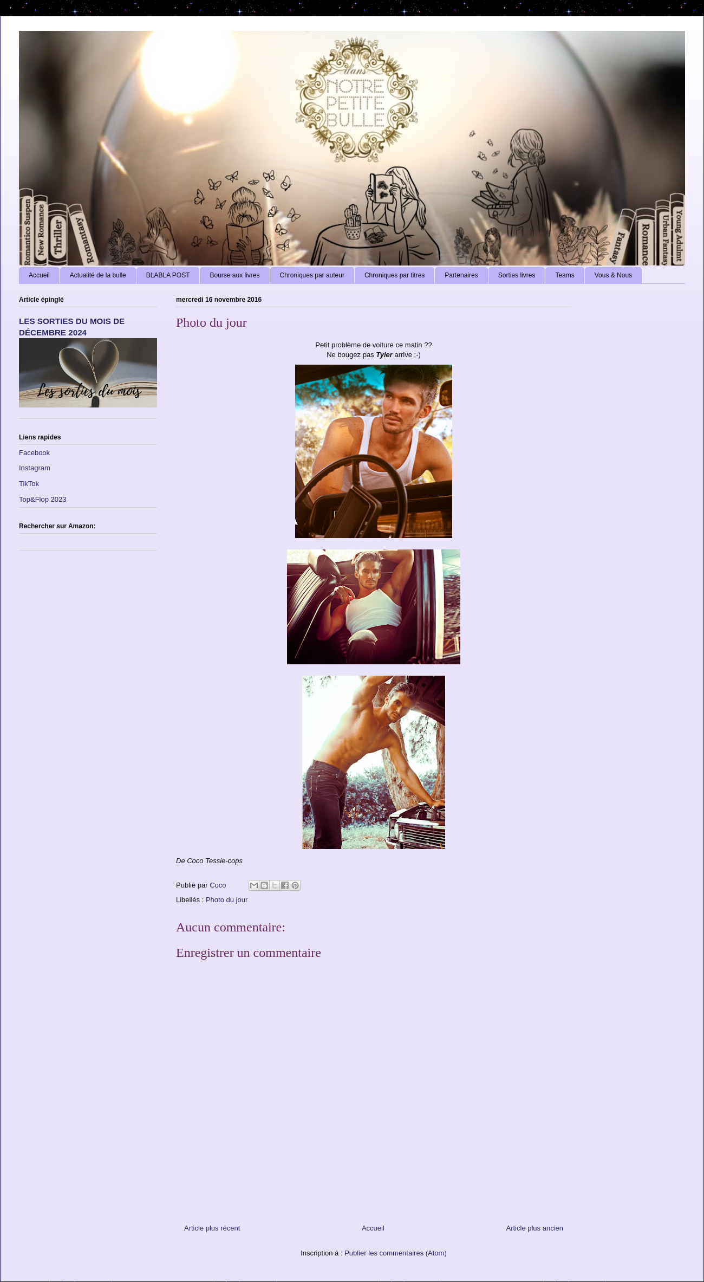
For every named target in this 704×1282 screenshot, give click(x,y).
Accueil (39, 275)
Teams (564, 275)
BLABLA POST (168, 275)
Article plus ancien (535, 1228)
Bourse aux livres (234, 275)
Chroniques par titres (394, 275)
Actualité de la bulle (98, 275)
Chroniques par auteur (312, 275)
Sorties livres (517, 275)
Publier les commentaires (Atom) (395, 1253)
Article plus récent (212, 1228)
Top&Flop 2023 (42, 499)
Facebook (34, 453)
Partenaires (461, 275)
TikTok (29, 484)
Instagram (34, 468)
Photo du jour (226, 900)
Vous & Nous (613, 275)
